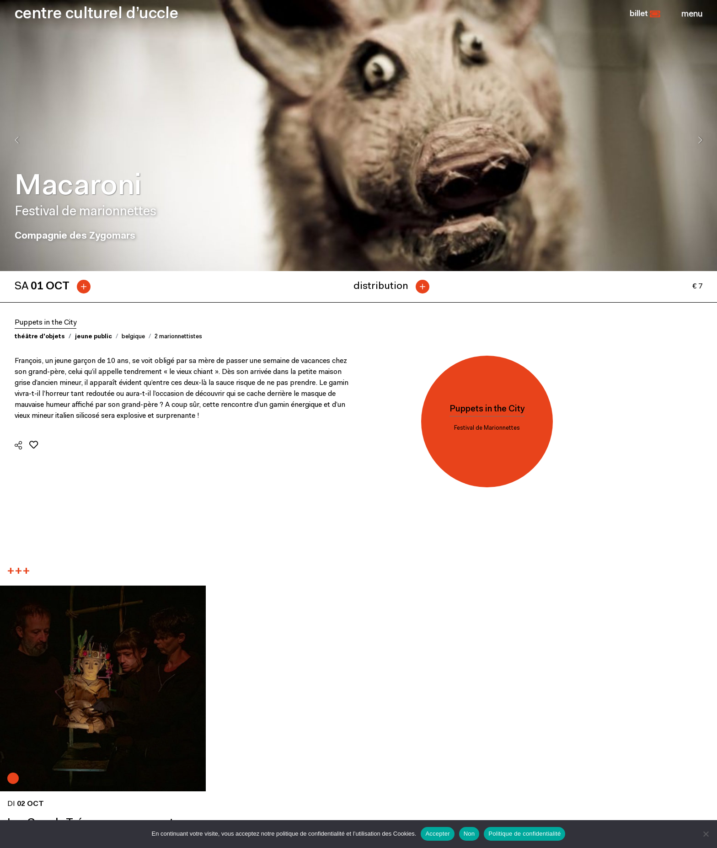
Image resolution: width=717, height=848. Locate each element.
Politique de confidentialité (524, 833)
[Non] (705, 833)
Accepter (437, 833)
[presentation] (17, 140)
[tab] (56, 286)
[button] (645, 14)
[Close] (691, 14)
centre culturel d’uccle (96, 14)
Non (469, 833)
